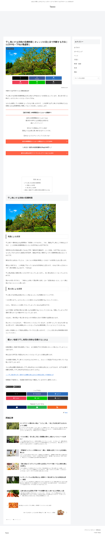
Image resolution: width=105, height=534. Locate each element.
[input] (87, 78)
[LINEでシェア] (53, 78)
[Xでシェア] (11, 78)
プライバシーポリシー (88, 529)
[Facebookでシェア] (21, 78)
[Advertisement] (52, 24)
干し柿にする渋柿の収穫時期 (32, 179)
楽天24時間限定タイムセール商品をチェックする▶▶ (37, 137)
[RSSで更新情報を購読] (40, 404)
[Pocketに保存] (42, 78)
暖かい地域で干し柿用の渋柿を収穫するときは (37, 186)
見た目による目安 (31, 184)
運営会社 (98, 529)
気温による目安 (30, 181)
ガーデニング (9, 383)
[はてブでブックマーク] (32, 78)
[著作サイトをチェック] (33, 404)
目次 (34, 175)
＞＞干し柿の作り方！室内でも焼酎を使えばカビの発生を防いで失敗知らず (30, 371)
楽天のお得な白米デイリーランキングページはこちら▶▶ (37, 149)
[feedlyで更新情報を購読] (37, 404)
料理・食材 (17, 383)
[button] (63, 78)
